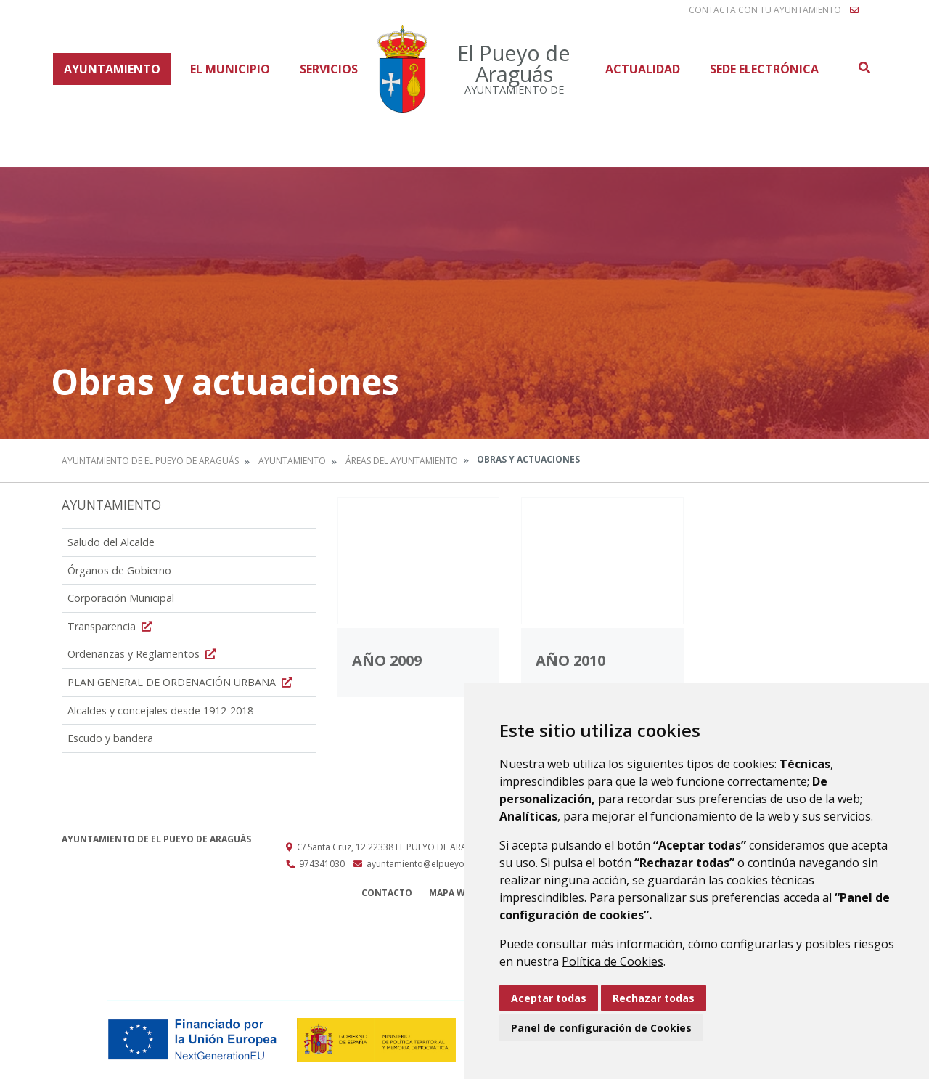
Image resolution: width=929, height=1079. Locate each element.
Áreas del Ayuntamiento (401, 461)
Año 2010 (570, 660)
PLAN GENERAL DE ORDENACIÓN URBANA (181, 682)
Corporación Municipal (120, 598)
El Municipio (230, 69)
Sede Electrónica (764, 69)
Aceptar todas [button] (548, 998)
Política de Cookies (612, 961)
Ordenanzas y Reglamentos (143, 654)
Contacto (386, 893)
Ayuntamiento (112, 69)
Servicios (329, 69)
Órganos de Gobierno (119, 570)
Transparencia (111, 626)
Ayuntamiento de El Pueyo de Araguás (150, 461)
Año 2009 (387, 660)
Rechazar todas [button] (654, 998)
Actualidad (642, 69)
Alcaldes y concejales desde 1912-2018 (160, 710)
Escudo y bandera (110, 738)
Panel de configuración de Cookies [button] (601, 1028)
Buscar (863, 67)
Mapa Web (452, 893)
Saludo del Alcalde (111, 542)
